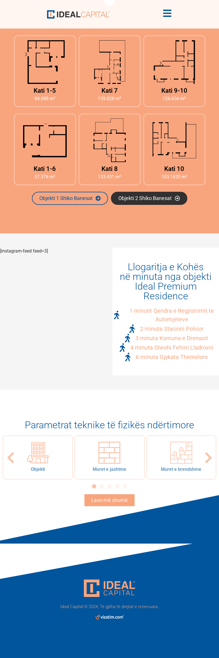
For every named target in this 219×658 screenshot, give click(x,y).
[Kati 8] (109, 140)
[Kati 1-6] (45, 140)
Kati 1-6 (45, 168)
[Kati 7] (109, 62)
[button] (10, 457)
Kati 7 (110, 90)
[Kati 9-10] (174, 62)
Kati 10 (174, 168)
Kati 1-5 (45, 90)
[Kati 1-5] (45, 62)
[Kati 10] (174, 140)
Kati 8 (110, 168)
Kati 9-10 (174, 90)
